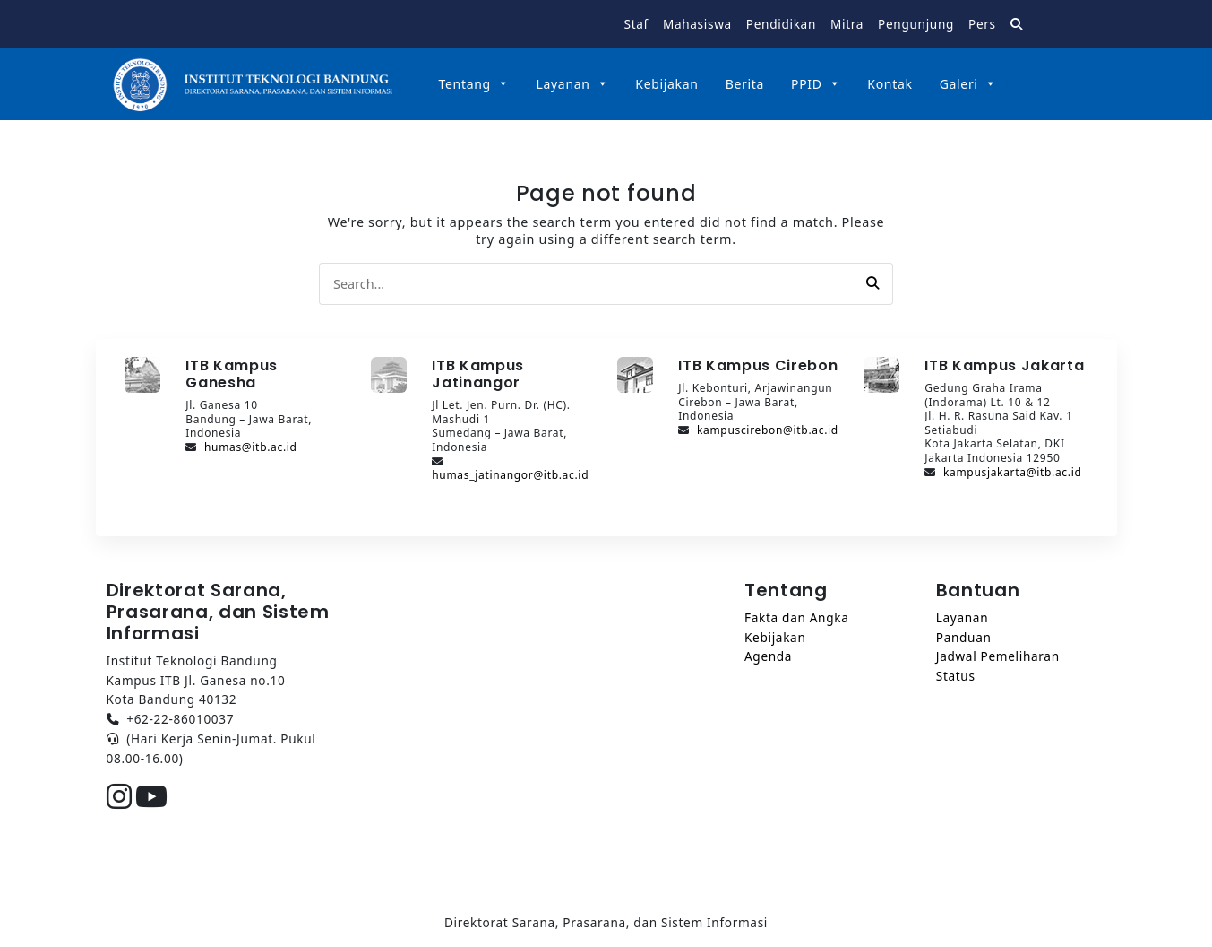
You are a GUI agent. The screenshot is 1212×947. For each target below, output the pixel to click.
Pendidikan (781, 23)
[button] (872, 283)
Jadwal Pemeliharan (998, 656)
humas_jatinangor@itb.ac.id (510, 474)
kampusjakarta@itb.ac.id (1012, 472)
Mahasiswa (697, 23)
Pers (982, 23)
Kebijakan (666, 83)
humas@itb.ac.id (250, 447)
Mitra (847, 23)
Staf (636, 23)
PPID (815, 84)
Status (956, 675)
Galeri (968, 84)
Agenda (768, 656)
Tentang (474, 84)
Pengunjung (916, 23)
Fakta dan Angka (796, 617)
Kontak (889, 83)
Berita (745, 83)
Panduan (964, 637)
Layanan (572, 84)
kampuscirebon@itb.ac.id (767, 430)
